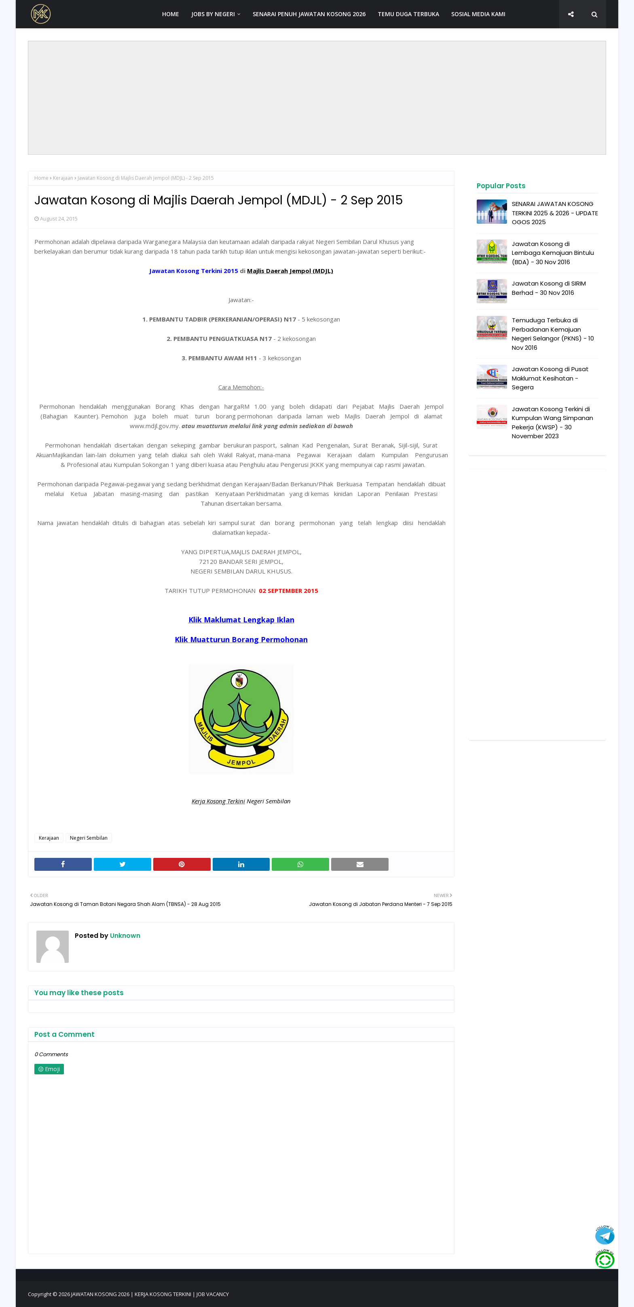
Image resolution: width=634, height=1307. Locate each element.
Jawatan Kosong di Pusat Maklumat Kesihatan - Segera (550, 378)
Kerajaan (63, 177)
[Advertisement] (317, 97)
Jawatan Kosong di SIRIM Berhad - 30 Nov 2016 (549, 288)
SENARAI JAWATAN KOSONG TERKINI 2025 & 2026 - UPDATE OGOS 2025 (555, 213)
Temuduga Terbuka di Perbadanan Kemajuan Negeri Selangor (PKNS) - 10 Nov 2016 (553, 334)
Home (41, 177)
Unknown (124, 935)
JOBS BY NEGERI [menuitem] (213, 14)
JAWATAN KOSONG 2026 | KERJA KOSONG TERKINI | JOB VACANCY (150, 1294)
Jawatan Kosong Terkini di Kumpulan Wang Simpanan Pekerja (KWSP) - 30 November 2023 (552, 423)
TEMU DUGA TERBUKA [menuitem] (408, 14)
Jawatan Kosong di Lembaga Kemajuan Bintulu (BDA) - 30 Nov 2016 (553, 253)
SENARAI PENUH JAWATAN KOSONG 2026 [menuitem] (309, 14)
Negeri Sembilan (89, 837)
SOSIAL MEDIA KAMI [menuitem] (478, 14)
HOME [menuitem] (170, 14)
